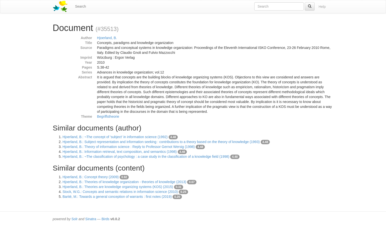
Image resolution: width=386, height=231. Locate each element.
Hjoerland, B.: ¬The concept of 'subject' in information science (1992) (115, 137)
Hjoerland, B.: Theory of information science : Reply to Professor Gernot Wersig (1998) (129, 147)
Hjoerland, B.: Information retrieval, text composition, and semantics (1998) (120, 152)
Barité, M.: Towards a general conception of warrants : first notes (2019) (117, 197)
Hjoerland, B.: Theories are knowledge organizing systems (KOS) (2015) (118, 187)
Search (80, 6)
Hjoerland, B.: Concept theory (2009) (91, 177)
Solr (74, 219)
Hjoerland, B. (107, 38)
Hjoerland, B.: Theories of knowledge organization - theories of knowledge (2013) (124, 182)
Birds (105, 219)
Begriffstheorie (108, 116)
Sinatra (90, 219)
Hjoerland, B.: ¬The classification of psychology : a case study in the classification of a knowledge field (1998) (146, 157)
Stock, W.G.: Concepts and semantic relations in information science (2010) (120, 192)
